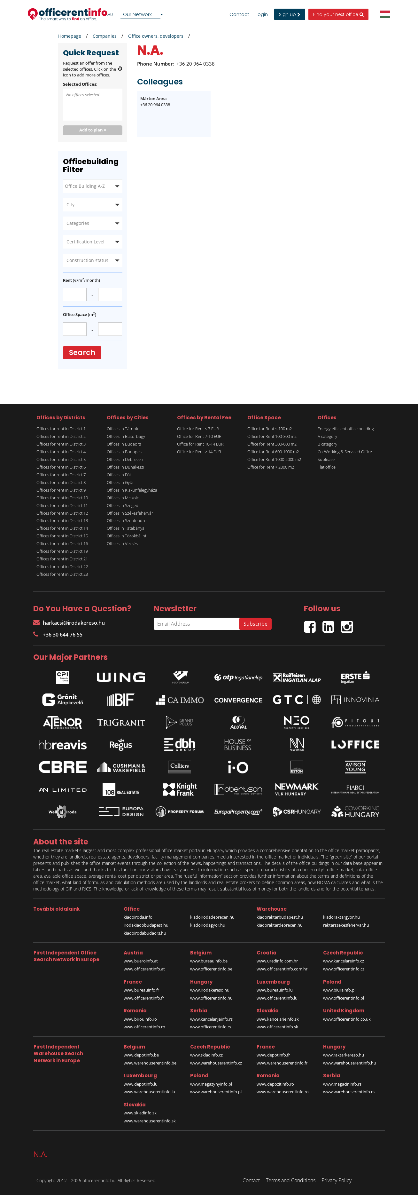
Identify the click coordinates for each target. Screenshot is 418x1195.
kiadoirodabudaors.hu (145, 933)
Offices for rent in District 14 (62, 528)
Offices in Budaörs (124, 444)
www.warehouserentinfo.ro (283, 1092)
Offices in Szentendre (126, 520)
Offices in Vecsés (122, 543)
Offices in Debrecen (125, 459)
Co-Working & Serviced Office (345, 452)
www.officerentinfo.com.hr (282, 969)
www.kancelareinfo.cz (343, 961)
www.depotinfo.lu (141, 1084)
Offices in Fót (119, 475)
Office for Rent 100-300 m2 (272, 436)
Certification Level (85, 242)
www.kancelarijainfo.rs (211, 1019)
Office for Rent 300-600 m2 (272, 444)
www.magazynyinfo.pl (211, 1084)
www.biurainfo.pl (339, 990)
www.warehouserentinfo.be (150, 1063)
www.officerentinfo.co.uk (347, 1019)
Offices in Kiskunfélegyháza (132, 490)
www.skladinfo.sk (140, 1113)
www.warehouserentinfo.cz (216, 1063)
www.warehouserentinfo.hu (349, 1063)
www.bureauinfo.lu (275, 990)
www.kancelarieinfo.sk (278, 1019)
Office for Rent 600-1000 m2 (273, 452)
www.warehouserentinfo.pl (216, 1092)
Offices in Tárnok (122, 428)
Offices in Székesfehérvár (130, 513)
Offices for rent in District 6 (61, 467)
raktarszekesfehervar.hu (346, 925)
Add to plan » (92, 130)
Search (82, 353)
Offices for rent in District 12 (62, 513)
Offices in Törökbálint (126, 536)
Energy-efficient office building (346, 428)
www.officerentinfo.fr (144, 998)
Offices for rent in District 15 (62, 536)
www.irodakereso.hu (209, 990)
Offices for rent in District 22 (62, 566)
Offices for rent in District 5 (61, 459)
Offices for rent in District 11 (62, 505)
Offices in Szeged (122, 505)
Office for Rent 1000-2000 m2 (274, 459)
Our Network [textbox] (137, 14)
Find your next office (338, 14)
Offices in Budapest (125, 452)
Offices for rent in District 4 (61, 452)
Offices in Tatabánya (125, 528)
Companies (105, 36)
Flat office (327, 467)
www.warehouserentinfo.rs (349, 1092)
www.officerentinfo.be (211, 969)
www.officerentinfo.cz (343, 969)
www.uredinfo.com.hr (277, 961)
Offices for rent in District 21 (62, 559)
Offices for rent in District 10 (62, 498)
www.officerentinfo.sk (277, 1027)
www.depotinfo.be (141, 1055)
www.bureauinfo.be (209, 961)
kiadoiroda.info (138, 917)
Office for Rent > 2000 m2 (270, 467)
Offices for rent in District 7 (61, 475)
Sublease (326, 459)
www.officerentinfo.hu (211, 998)
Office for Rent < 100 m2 (269, 428)
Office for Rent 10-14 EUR (200, 444)
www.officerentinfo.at (144, 969)
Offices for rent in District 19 (62, 551)
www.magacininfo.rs (342, 1084)
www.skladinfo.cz (206, 1055)
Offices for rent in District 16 (62, 543)
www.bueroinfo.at (141, 961)
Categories (77, 223)
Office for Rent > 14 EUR (199, 452)
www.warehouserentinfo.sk (150, 1121)
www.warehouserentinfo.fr (282, 1063)
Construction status (87, 260)
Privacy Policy (336, 1180)
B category (327, 444)
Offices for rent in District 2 (61, 436)
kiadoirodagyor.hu (207, 925)
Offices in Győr (120, 482)
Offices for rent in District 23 (62, 574)
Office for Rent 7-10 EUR (199, 436)
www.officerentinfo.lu (277, 998)
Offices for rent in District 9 (61, 490)
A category (327, 436)
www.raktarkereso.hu (343, 1055)
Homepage (69, 36)
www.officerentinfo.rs (210, 1027)
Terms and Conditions (290, 1180)
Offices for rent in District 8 (61, 482)
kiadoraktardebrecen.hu (280, 925)
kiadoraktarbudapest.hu (280, 917)
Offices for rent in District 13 (62, 520)
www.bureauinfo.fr (141, 990)
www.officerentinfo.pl (343, 998)
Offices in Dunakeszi (125, 467)
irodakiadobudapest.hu (146, 925)
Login (262, 14)
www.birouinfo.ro (140, 1019)
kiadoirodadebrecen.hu (212, 917)
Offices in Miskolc (123, 498)
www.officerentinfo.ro (144, 1027)
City (70, 205)
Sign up (289, 14)
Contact (239, 14)
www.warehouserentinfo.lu (149, 1092)
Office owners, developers (155, 36)
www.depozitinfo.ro (275, 1084)
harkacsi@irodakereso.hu (69, 622)
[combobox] (142, 14)
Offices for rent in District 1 (61, 428)
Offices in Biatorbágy (126, 436)
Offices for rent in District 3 (61, 444)
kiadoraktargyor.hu (341, 917)
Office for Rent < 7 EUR (198, 428)
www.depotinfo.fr (273, 1055)
